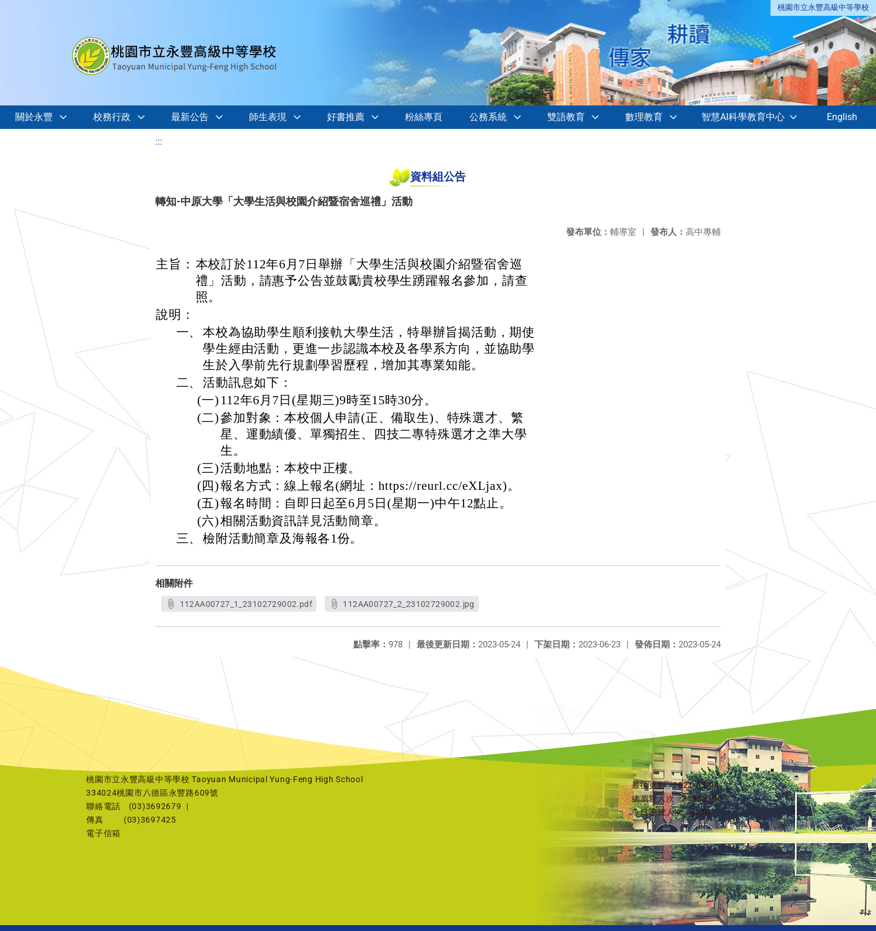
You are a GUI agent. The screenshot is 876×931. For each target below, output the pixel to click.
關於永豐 (34, 116)
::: (158, 141)
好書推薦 (345, 116)
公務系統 (488, 116)
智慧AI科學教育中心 (743, 116)
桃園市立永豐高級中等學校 (823, 7)
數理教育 (644, 116)
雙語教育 (566, 116)
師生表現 (268, 116)
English (842, 116)
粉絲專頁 (423, 116)
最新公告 (190, 116)
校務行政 (112, 116)
